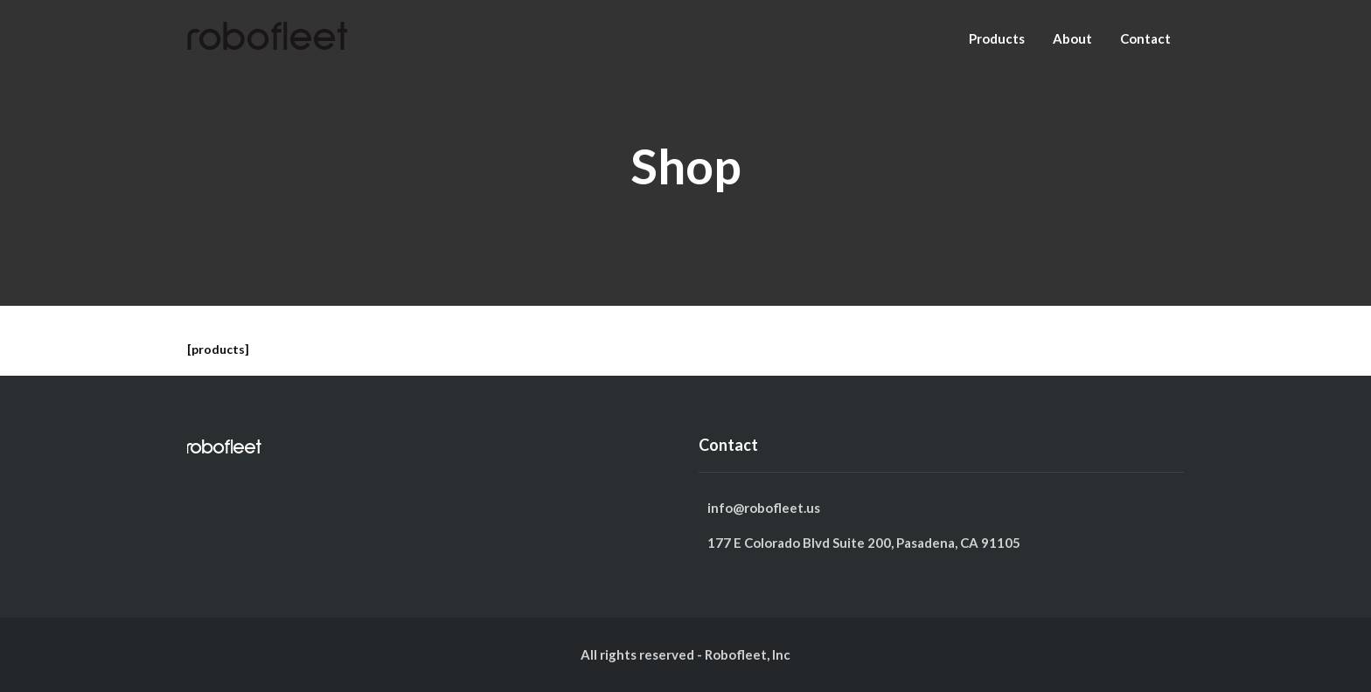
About (1072, 38)
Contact (1145, 38)
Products (997, 38)
